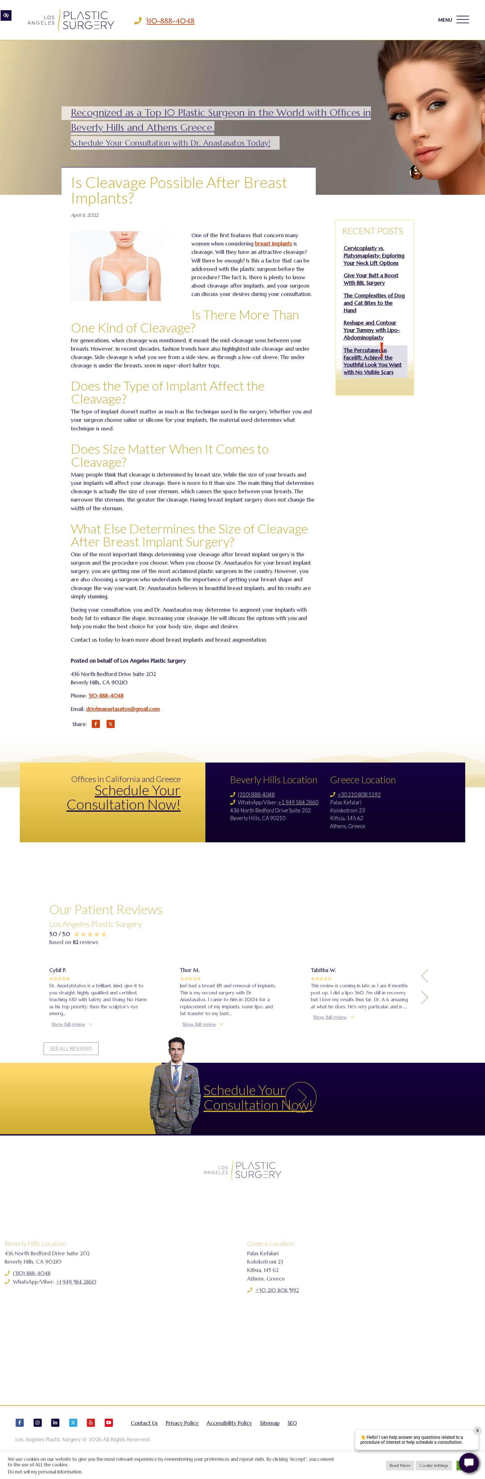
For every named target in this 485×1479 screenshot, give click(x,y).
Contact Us (144, 1434)
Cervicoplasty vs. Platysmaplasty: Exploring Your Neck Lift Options (374, 256)
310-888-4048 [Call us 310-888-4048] (176, 21)
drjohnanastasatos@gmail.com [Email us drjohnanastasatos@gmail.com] (123, 709)
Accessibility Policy (229, 1434)
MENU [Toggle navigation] (452, 21)
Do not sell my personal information (44, 1472)
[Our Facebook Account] (20, 1437)
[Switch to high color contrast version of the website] (6, 21)
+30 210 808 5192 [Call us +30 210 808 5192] (359, 794)
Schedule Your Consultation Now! (124, 797)
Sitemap (270, 1434)
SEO (292, 1434)
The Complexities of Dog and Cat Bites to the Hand (374, 303)
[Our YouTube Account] (109, 1437)
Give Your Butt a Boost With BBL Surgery (371, 279)
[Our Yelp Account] (91, 1437)
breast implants (273, 243)
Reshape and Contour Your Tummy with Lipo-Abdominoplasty (372, 330)
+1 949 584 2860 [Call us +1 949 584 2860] (298, 802)
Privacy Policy (182, 1434)
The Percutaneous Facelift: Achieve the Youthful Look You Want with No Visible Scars (372, 361)
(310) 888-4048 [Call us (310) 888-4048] (256, 794)
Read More (400, 1465)
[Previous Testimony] (425, 1053)
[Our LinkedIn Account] (55, 1437)
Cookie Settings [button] (433, 1465)
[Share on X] (111, 725)
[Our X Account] (73, 1437)
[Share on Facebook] (96, 725)
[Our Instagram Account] (38, 1437)
